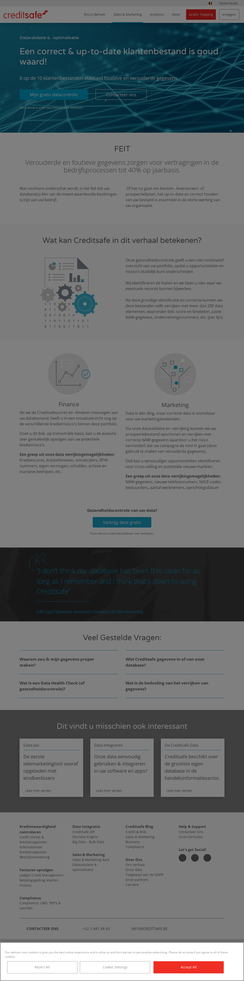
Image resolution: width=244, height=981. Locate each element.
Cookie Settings (115, 967)
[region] (122, 961)
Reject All (42, 967)
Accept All (189, 967)
